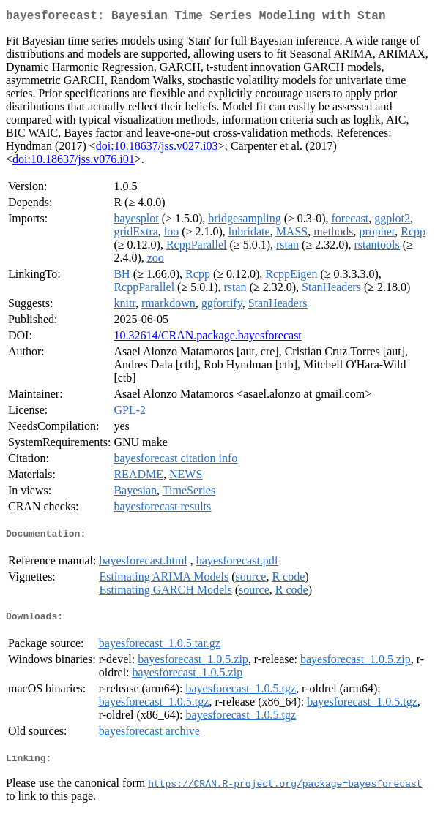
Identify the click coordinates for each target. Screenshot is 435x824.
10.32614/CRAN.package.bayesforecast (207, 338)
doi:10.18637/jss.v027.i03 (157, 149)
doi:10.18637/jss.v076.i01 (73, 162)
